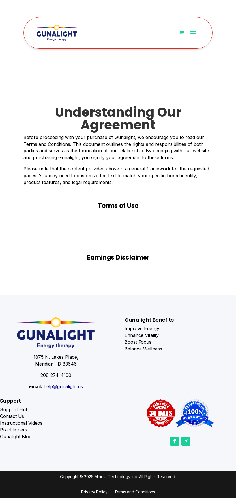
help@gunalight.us (63, 386)
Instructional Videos (21, 423)
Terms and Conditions (134, 492)
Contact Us (12, 416)
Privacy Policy (94, 492)
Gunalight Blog (15, 436)
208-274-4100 (55, 375)
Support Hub (14, 409)
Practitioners (13, 430)
